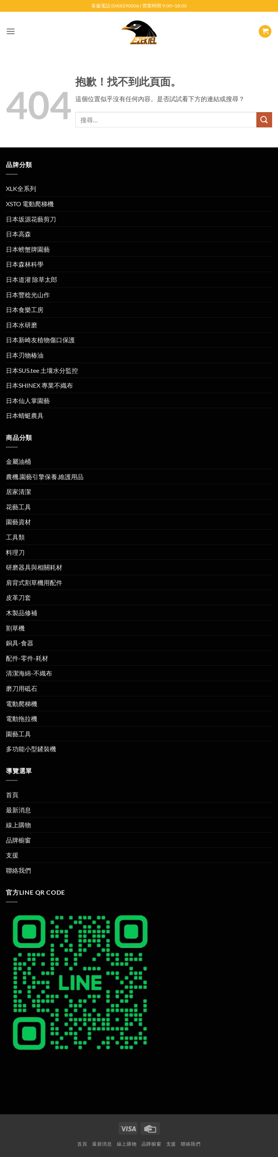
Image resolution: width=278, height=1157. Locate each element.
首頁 (12, 794)
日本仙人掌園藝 (28, 400)
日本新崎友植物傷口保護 (40, 339)
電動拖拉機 (21, 718)
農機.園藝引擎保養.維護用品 (45, 476)
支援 (12, 855)
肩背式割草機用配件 (34, 582)
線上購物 (18, 824)
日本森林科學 (25, 264)
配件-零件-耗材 (27, 658)
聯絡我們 (18, 870)
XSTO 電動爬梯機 (30, 203)
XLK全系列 (21, 188)
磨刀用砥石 (21, 688)
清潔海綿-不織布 (29, 673)
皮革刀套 (18, 597)
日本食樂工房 (25, 309)
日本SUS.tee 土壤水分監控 (42, 370)
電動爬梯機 (21, 703)
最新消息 (18, 810)
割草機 (15, 628)
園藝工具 (18, 733)
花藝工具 (18, 506)
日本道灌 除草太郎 (31, 279)
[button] (10, 31)
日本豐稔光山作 (28, 294)
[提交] (264, 119)
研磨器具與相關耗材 (34, 567)
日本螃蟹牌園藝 (28, 249)
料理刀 (15, 552)
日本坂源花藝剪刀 (31, 219)
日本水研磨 (21, 325)
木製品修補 (21, 612)
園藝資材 (18, 521)
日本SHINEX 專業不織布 (39, 385)
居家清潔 (18, 491)
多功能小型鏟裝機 (31, 748)
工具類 (15, 537)
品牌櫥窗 (18, 840)
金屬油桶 (18, 461)
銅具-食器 (19, 643)
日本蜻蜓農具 (25, 415)
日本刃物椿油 (25, 355)
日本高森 (18, 234)
